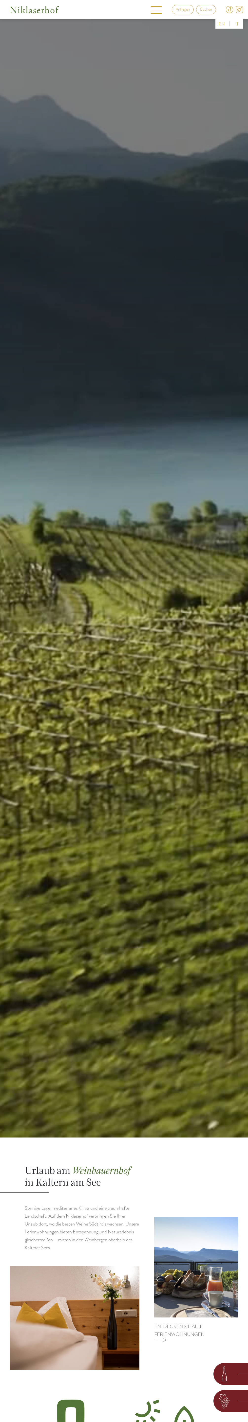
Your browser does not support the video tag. (124, 569)
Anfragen (183, 9)
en (222, 24)
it (237, 24)
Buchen (206, 9)
